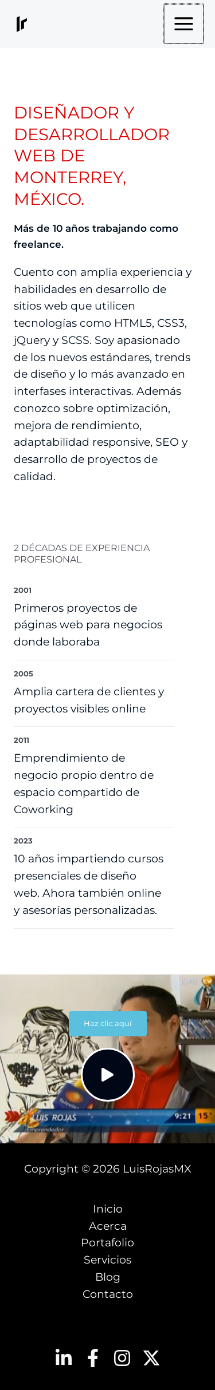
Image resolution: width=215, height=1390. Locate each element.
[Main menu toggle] (184, 24)
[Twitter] (151, 1358)
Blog (107, 1277)
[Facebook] (93, 1358)
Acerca (108, 1226)
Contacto (108, 1294)
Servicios (107, 1259)
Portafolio (107, 1242)
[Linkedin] (63, 1358)
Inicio (108, 1208)
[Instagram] (122, 1358)
